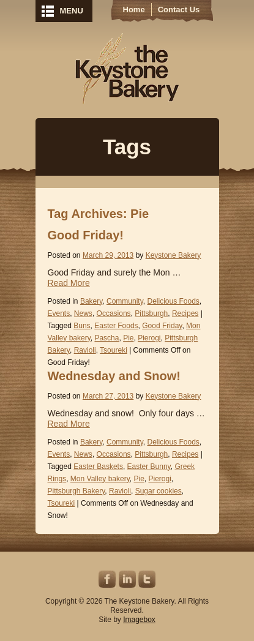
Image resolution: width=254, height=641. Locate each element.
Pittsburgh (151, 313)
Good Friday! (86, 235)
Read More (69, 283)
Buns (81, 325)
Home (134, 9)
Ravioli (85, 350)
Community (124, 301)
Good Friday (162, 325)
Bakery (91, 301)
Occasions (114, 313)
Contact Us (179, 9)
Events (59, 313)
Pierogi (149, 338)
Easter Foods (116, 325)
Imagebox (139, 619)
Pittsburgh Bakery (76, 491)
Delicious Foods (173, 301)
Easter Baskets (98, 466)
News (83, 313)
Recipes (185, 313)
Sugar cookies (158, 491)
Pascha (106, 338)
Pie (128, 338)
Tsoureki (113, 350)
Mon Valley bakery (100, 478)
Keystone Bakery (127, 68)
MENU (71, 10)
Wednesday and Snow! (114, 376)
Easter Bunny (149, 466)
